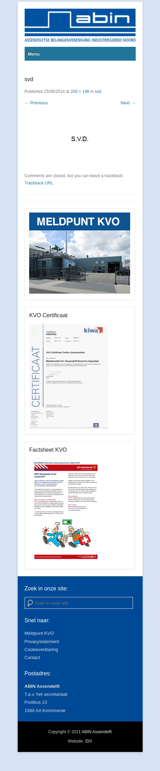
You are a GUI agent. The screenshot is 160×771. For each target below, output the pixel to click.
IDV (88, 741)
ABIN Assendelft (97, 731)
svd (98, 91)
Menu (34, 54)
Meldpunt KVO (39, 633)
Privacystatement (42, 641)
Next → (127, 102)
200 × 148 (79, 91)
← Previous (36, 102)
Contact (32, 657)
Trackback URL (39, 183)
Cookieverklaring (41, 649)
